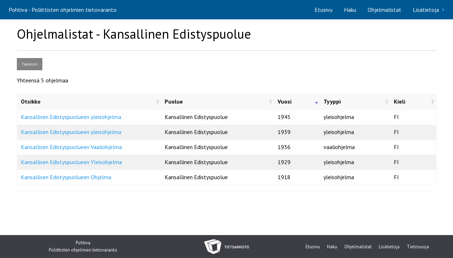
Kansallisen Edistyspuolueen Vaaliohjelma (71, 146)
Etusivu (323, 9)
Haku (350, 9)
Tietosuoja (418, 247)
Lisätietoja (426, 9)
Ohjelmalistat (384, 9)
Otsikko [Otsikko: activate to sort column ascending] (31, 101)
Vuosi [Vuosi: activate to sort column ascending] (285, 101)
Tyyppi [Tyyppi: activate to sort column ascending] (332, 101)
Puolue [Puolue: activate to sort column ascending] (174, 101)
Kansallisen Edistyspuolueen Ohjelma (66, 177)
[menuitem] (323, 9)
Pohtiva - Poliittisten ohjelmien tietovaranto (63, 9)
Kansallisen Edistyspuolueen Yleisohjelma (71, 162)
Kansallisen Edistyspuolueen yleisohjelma (71, 116)
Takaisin (30, 64)
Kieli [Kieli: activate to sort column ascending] (399, 101)
